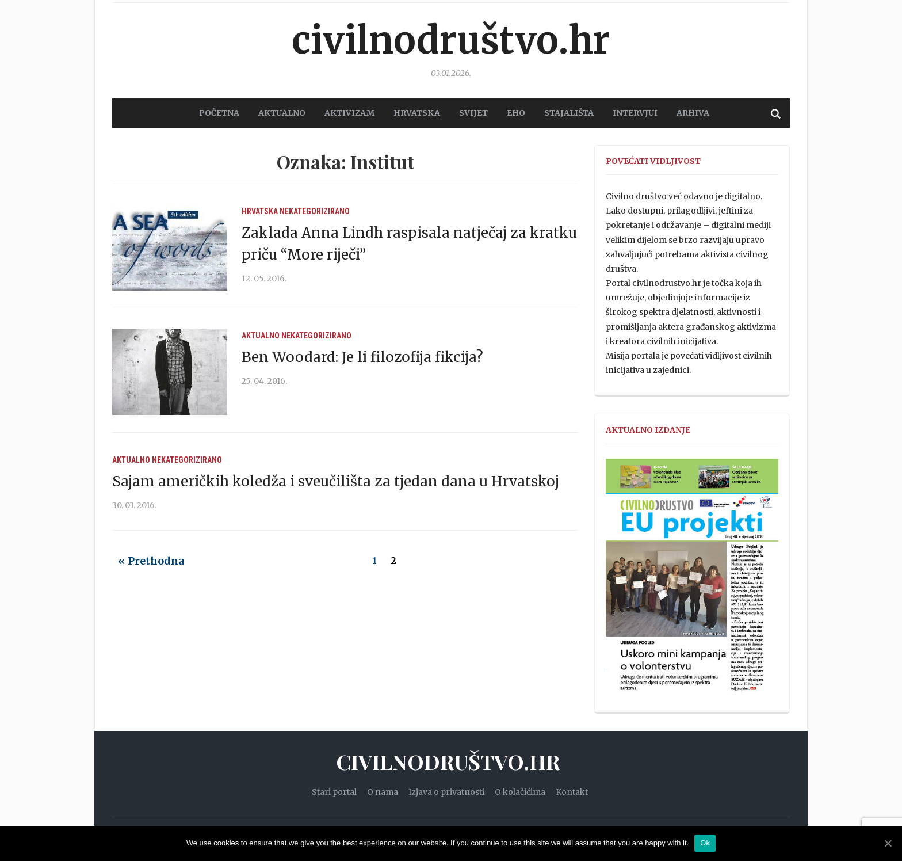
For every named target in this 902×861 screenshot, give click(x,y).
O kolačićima (520, 792)
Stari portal (334, 792)
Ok (705, 843)
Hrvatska (260, 211)
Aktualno (261, 335)
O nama (382, 792)
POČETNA (219, 113)
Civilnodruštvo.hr (451, 40)
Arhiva (692, 113)
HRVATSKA (416, 113)
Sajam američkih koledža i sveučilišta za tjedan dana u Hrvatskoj (335, 481)
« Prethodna (151, 560)
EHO (516, 113)
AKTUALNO (281, 113)
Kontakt (572, 792)
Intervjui (635, 113)
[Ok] (887, 843)
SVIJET (473, 113)
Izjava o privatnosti (446, 792)
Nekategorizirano (315, 211)
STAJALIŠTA (569, 113)
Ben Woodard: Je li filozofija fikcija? (362, 357)
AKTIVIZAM (349, 113)
